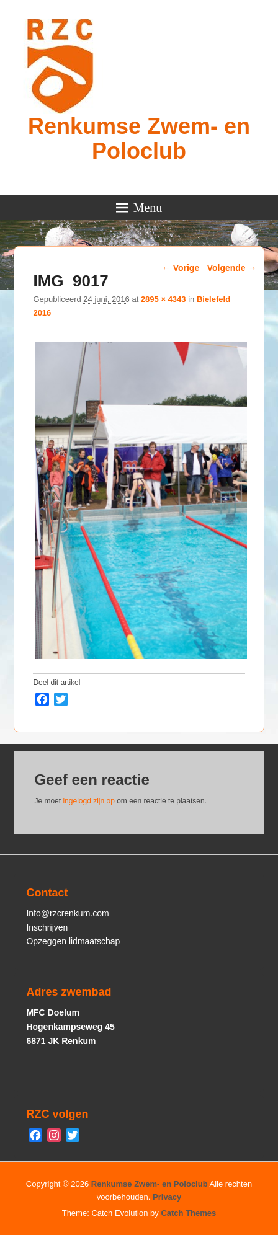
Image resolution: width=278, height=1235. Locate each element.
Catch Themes (188, 1213)
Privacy (167, 1197)
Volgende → (232, 268)
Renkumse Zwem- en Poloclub (139, 138)
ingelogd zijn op (88, 801)
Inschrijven (47, 927)
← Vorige (180, 268)
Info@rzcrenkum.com (67, 913)
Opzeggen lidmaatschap (73, 941)
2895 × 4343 (163, 299)
